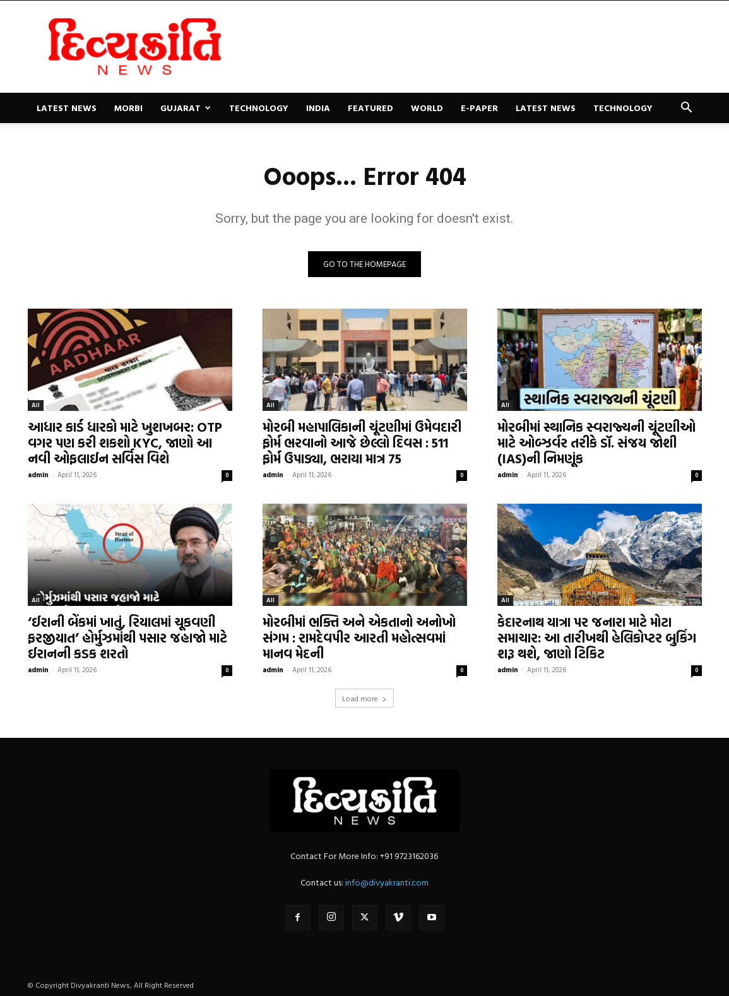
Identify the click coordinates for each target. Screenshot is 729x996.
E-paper (479, 107)
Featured (370, 107)
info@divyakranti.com (387, 882)
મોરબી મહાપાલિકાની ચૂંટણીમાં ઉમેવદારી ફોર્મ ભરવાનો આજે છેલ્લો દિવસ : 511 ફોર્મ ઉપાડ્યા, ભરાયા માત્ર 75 (362, 442)
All (36, 405)
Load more (364, 698)
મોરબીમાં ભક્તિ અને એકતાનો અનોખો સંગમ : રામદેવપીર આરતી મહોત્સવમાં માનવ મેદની (359, 637)
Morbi (128, 107)
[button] (687, 109)
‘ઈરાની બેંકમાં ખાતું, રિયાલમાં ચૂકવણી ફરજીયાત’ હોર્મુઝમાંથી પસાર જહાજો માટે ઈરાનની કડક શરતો (127, 637)
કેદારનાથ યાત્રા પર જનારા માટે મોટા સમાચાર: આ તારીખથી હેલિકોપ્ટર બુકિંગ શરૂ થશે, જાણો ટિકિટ (596, 637)
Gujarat (185, 107)
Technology (258, 107)
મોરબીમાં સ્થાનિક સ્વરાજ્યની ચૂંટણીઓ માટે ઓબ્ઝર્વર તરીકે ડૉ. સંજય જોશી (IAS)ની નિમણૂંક (596, 442)
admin (38, 475)
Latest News (67, 107)
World (427, 107)
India (318, 107)
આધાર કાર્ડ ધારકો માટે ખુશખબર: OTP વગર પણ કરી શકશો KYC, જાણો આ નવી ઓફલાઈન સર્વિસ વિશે (125, 442)
